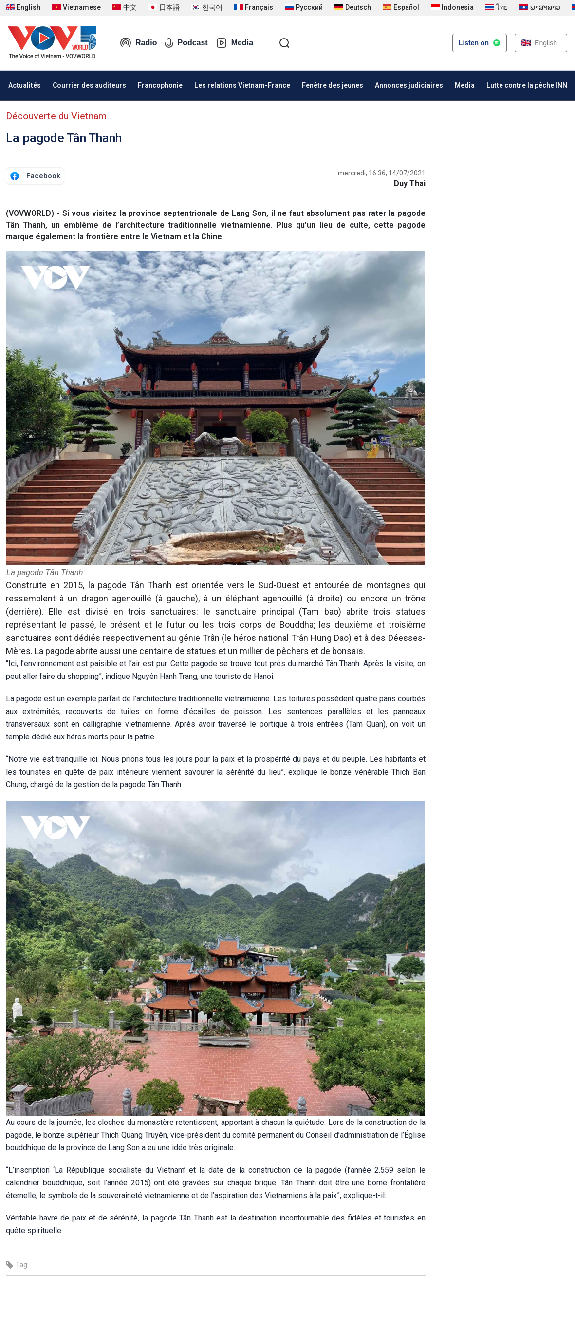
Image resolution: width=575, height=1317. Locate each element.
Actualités (24, 85)
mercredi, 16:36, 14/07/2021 (382, 173)
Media (234, 43)
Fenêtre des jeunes (332, 85)
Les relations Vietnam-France (242, 85)
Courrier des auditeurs (89, 85)
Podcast (186, 43)
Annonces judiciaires (409, 85)
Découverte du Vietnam (56, 116)
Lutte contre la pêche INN (526, 85)
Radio (138, 43)
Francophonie (160, 85)
